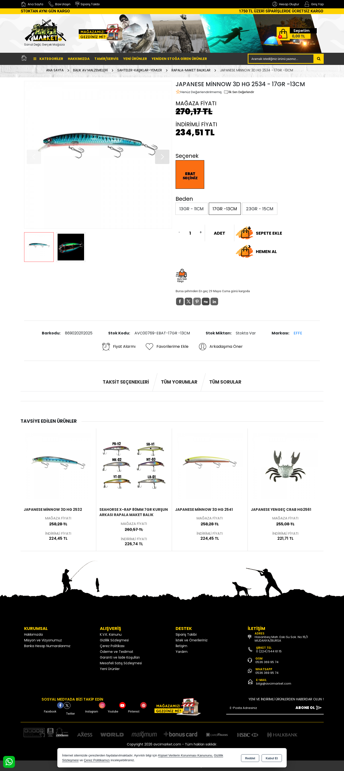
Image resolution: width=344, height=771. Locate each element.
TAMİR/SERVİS (106, 58)
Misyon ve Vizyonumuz (43, 640)
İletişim (181, 646)
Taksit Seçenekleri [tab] (126, 382)
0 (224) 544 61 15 (269, 651)
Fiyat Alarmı (118, 346)
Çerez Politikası (112, 646)
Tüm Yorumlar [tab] (179, 382)
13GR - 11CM (191, 209)
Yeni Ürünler (110, 668)
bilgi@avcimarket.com (273, 683)
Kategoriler (48, 58)
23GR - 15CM (259, 209)
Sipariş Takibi (186, 634)
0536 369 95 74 (267, 662)
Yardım (182, 651)
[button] (162, 157)
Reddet (250, 758)
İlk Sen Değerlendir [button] (239, 92)
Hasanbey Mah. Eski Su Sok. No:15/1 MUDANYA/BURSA (281, 639)
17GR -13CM (225, 209)
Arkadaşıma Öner (220, 346)
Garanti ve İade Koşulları (120, 657)
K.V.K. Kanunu (111, 634)
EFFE (298, 333)
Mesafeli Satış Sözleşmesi (121, 663)
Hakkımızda (79, 58)
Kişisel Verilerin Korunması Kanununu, (185, 755)
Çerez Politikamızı (97, 760)
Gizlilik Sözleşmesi (114, 640)
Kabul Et (272, 758)
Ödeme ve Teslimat (116, 651)
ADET (219, 233)
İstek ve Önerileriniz (192, 640)
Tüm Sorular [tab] (225, 382)
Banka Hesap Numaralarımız (47, 646)
